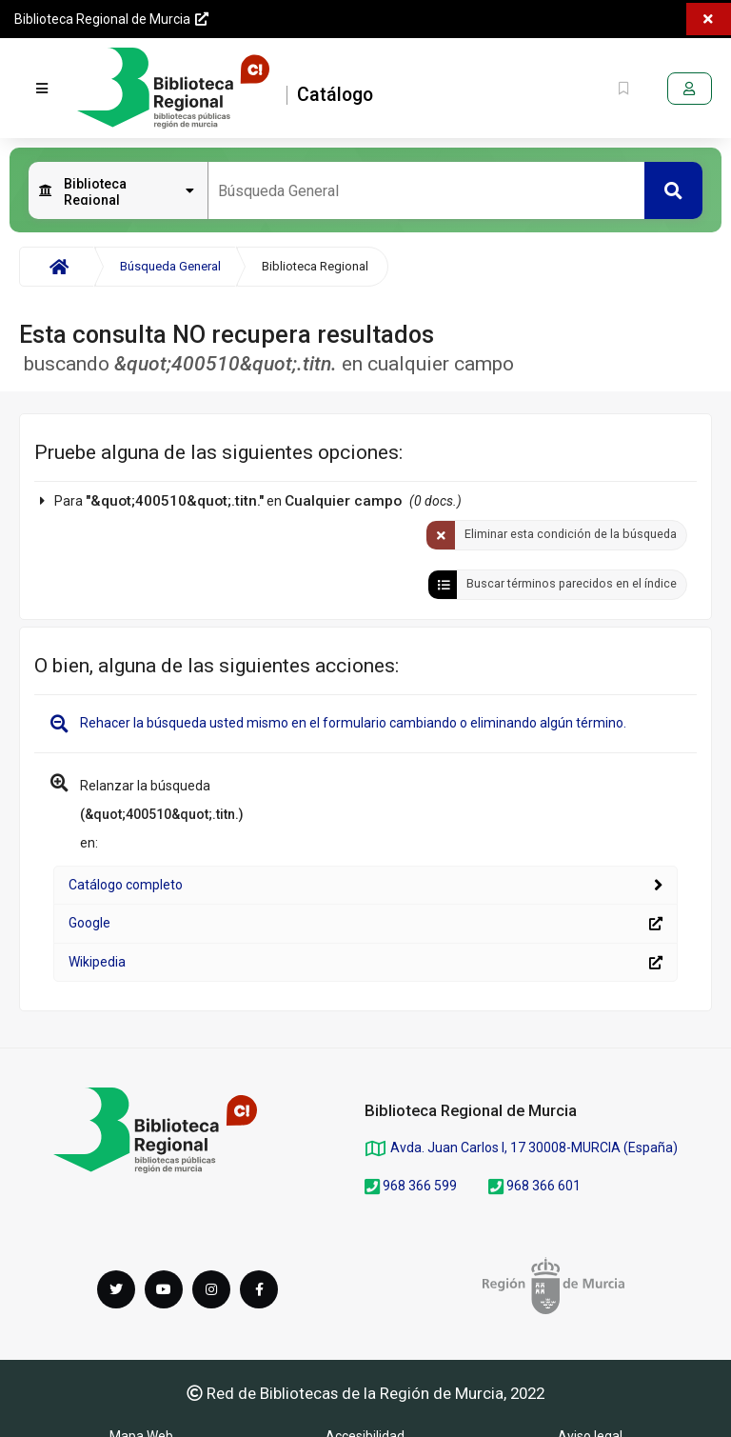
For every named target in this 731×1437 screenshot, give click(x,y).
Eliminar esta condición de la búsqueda (570, 534)
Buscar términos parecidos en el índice (571, 583)
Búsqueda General (170, 266)
